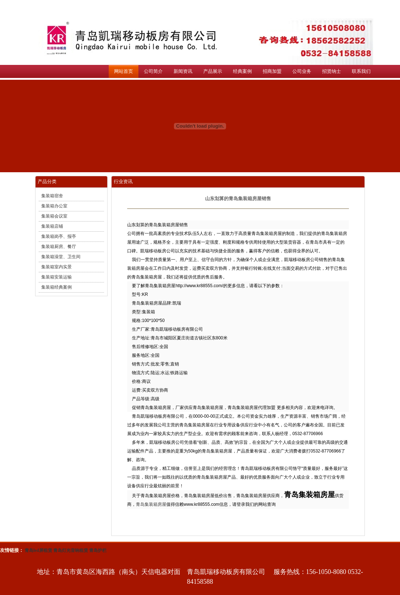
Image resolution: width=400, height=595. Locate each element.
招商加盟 (272, 71)
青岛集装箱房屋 (151, 504)
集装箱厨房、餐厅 (58, 246)
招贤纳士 (331, 71)
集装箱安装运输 (56, 277)
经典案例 (242, 71)
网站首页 (123, 71)
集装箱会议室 (54, 216)
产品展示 (212, 71)
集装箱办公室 (54, 205)
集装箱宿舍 (52, 195)
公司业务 (301, 71)
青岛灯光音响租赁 (70, 550)
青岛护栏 (98, 550)
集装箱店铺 (52, 226)
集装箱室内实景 (56, 266)
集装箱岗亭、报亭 (58, 236)
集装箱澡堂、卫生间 (60, 256)
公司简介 (153, 71)
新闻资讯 (183, 71)
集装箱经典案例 (56, 287)
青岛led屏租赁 (38, 550)
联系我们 (361, 71)
